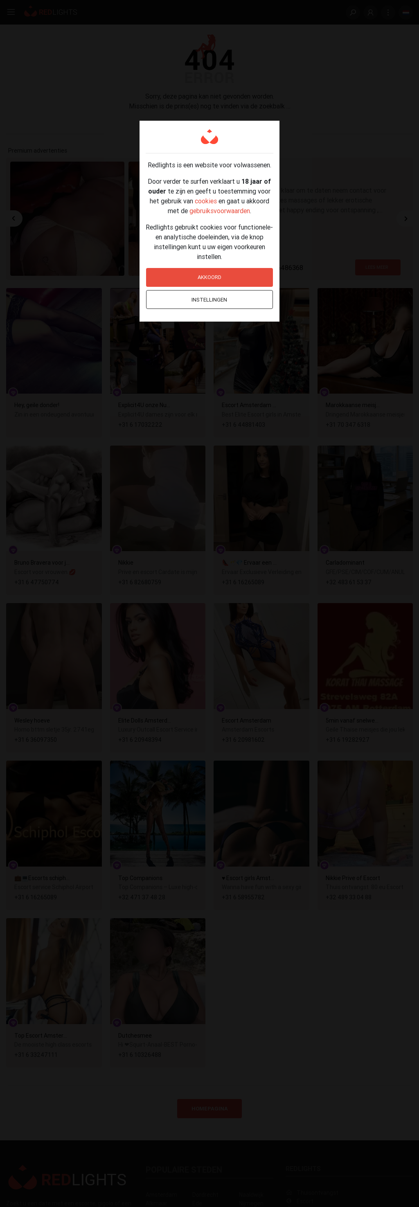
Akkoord (209, 277)
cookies (206, 201)
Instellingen (209, 299)
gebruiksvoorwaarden (219, 211)
